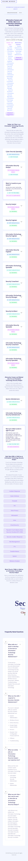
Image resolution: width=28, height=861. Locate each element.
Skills (20, 12)
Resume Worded (8, 1)
